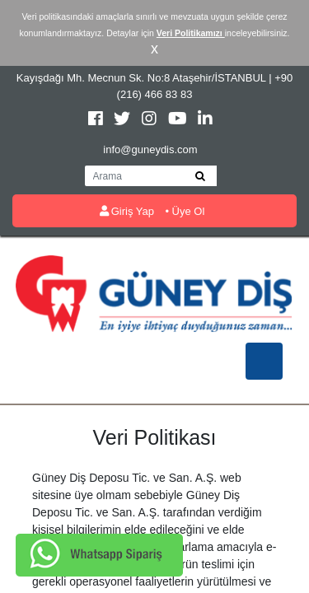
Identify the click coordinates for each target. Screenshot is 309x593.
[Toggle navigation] (264, 361)
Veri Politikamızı (191, 33)
